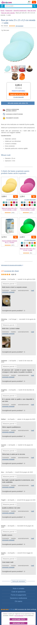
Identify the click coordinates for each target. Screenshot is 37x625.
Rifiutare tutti (18, 623)
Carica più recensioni (18, 581)
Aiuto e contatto (18, 588)
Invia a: (29, 2)
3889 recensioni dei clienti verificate (25, 609)
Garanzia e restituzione (18, 598)
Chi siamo (18, 601)
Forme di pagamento (18, 595)
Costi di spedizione (18, 592)
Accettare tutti (18, 619)
